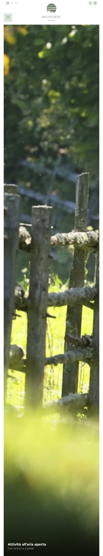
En (16, 3)
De (12, 3)
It (7, 3)
